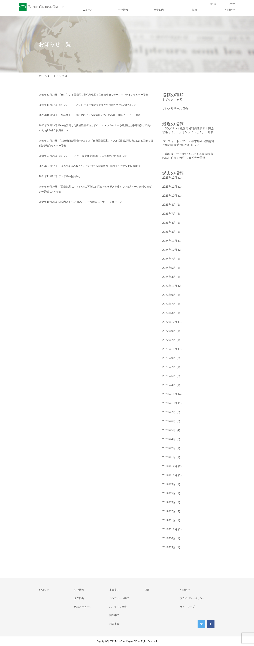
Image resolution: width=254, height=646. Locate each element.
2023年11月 (169, 285)
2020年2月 (169, 448)
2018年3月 (169, 547)
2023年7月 (169, 303)
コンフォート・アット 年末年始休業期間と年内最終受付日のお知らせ (87, 104)
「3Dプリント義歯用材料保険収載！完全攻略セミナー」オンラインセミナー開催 (93, 94)
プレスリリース (172, 108)
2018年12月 (169, 529)
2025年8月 (169, 204)
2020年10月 (169, 403)
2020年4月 (169, 439)
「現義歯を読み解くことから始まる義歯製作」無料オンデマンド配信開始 (89, 166)
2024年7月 (169, 258)
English (232, 4)
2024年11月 (169, 240)
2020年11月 (169, 394)
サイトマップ (187, 606)
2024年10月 (169, 249)
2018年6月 (169, 538)
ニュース (88, 9)
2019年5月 (169, 493)
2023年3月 (169, 312)
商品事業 (114, 615)
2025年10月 (169, 195)
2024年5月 (169, 267)
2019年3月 (169, 502)
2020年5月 (169, 430)
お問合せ (230, 9)
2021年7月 (169, 367)
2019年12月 (169, 466)
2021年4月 (169, 385)
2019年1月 (169, 520)
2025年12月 (169, 177)
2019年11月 (169, 475)
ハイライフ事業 (118, 606)
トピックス (169, 99)
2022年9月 (169, 330)
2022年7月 (169, 339)
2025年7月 (169, 213)
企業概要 (79, 598)
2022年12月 (169, 321)
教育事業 (114, 623)
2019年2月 (169, 511)
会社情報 (123, 9)
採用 (194, 9)
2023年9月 (169, 294)
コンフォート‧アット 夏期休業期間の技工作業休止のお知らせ (82, 155)
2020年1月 (169, 457)
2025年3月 (169, 231)
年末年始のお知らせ (60, 176)
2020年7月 (169, 412)
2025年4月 (169, 222)
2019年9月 (169, 484)
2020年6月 (169, 421)
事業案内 (159, 9)
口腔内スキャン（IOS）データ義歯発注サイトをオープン (80, 201)
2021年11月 (169, 348)
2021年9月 (169, 358)
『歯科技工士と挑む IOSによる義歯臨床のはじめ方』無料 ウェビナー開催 (90, 115)
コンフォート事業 (119, 598)
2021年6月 (169, 376)
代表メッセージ (82, 606)
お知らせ (44, 589)
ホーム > (44, 75)
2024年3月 (169, 276)
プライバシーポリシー (192, 598)
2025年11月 (169, 186)
